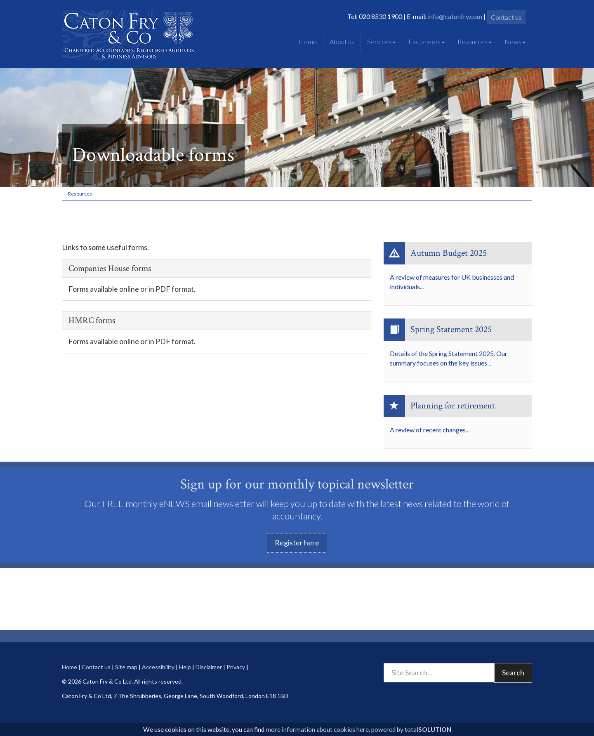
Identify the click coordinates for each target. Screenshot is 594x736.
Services (381, 41)
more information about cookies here (317, 729)
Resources (474, 41)
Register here (297, 542)
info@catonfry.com (455, 16)
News (515, 41)
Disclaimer (209, 666)
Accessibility (158, 666)
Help (185, 666)
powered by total (411, 729)
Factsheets (426, 41)
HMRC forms (91, 320)
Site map (126, 666)
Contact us (506, 17)
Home (308, 41)
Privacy (235, 666)
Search (513, 672)
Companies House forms (109, 268)
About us (342, 41)
